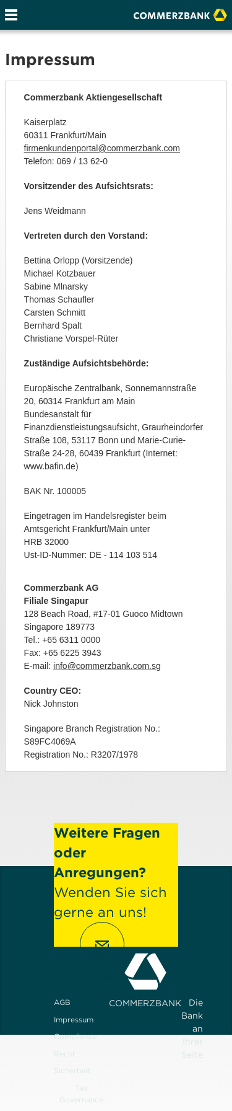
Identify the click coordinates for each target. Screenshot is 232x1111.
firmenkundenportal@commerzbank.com (102, 148)
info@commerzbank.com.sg (107, 666)
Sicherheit (72, 1070)
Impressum (73, 1019)
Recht (64, 1053)
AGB (62, 1002)
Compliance (75, 1036)
